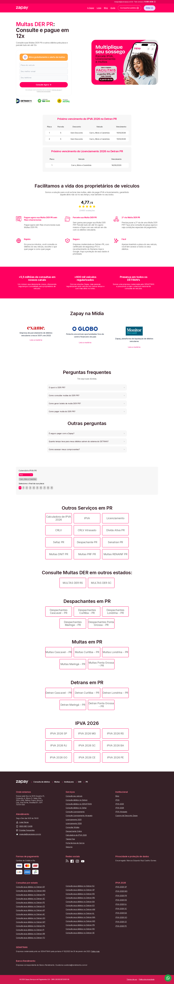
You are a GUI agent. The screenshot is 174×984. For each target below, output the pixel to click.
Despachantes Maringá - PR (73, 623)
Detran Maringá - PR (72, 704)
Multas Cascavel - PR (58, 652)
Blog (106, 8)
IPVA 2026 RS (115, 733)
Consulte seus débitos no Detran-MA (80, 917)
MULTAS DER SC (101, 582)
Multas (57, 782)
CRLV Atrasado (87, 530)
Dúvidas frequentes (27, 830)
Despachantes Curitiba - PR (87, 611)
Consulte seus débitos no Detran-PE (30, 903)
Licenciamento (115, 518)
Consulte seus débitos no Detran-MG (30, 891)
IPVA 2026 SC (86, 745)
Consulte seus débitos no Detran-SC (30, 899)
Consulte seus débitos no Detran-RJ (80, 886)
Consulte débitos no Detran (76, 800)
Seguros (69, 847)
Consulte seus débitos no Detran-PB (80, 925)
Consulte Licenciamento (75, 812)
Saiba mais (95, 951)
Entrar (149, 8)
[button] (87, 387)
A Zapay (90, 8)
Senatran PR (115, 542)
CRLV (58, 530)
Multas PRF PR (87, 554)
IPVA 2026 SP (58, 733)
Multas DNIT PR (58, 554)
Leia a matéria (36, 340)
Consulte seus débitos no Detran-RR (30, 934)
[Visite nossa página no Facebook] (72, 861)
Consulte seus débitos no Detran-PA (30, 926)
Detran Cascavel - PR (58, 692)
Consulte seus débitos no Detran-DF (30, 887)
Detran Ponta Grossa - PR (101, 705)
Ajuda (112, 8)
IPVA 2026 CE (87, 757)
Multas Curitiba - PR (87, 652)
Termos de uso (56, 90)
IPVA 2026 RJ (58, 745)
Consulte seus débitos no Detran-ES (80, 906)
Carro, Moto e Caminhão (28, 479)
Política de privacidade (43, 91)
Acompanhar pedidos (129, 8)
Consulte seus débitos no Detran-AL (80, 913)
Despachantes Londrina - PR (115, 611)
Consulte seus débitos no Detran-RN (80, 898)
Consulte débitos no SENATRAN (79, 804)
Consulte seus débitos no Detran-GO (30, 918)
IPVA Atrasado (121, 812)
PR (87, 782)
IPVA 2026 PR (121, 896)
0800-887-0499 (25, 826)
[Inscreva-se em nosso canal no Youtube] (82, 861)
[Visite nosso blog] (67, 861)
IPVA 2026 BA (115, 745)
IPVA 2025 (119, 804)
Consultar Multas (72, 827)
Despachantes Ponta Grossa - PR (101, 623)
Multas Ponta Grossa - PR (101, 664)
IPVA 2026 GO (58, 757)
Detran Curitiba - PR (87, 692)
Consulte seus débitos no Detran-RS (80, 894)
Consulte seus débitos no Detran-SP (80, 890)
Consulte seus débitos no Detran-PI (30, 930)
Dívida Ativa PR (115, 530)
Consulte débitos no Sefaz (76, 808)
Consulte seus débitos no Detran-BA (80, 902)
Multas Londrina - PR (115, 652)
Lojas (99, 8)
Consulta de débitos (41, 782)
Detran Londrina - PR (115, 692)
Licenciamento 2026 (74, 823)
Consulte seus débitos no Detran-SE (80, 933)
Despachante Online (74, 831)
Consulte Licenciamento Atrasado (79, 816)
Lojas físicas (24, 822)
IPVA (87, 518)
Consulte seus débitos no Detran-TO (30, 938)
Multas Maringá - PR (72, 664)
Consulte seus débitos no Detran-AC (30, 914)
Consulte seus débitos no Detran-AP (30, 910)
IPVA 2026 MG (87, 733)
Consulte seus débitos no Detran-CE (30, 906)
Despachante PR (87, 542)
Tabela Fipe (70, 839)
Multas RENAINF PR (115, 554)
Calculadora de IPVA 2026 (58, 518)
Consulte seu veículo (74, 796)
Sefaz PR (58, 542)
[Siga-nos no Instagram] (77, 861)
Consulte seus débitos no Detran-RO (80, 929)
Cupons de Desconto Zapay (126, 816)
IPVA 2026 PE (115, 757)
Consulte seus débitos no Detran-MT (30, 922)
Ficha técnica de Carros (75, 843)
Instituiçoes (69, 782)
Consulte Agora (44, 85)
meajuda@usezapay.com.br (30, 834)
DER (79, 782)
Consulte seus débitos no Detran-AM (80, 909)
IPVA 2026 (119, 808)
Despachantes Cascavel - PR (58, 611)
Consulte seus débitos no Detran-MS (80, 921)
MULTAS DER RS (73, 582)
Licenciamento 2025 (73, 820)
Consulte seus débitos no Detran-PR (30, 895)
